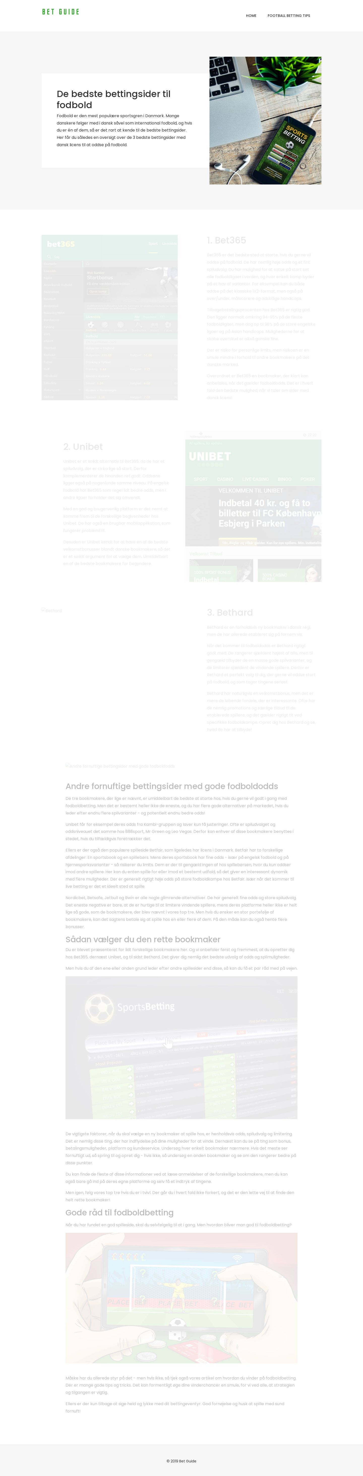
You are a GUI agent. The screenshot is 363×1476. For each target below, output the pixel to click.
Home (251, 15)
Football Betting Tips (289, 15)
